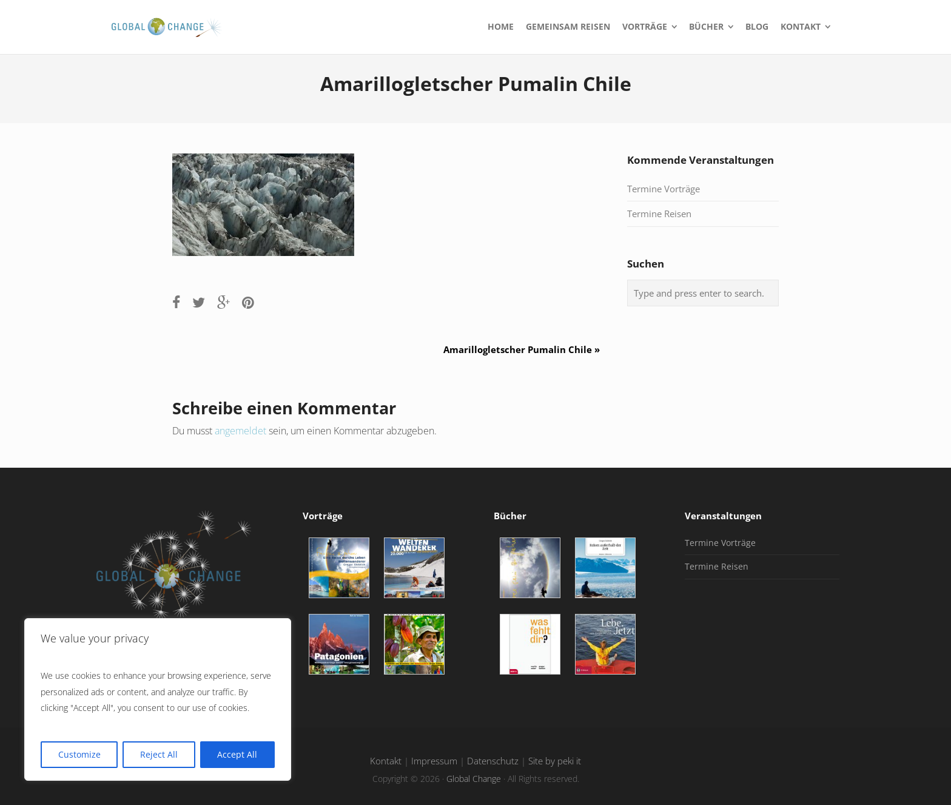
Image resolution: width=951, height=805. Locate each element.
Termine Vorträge (663, 189)
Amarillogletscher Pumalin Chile (526, 349)
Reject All (159, 754)
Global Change (473, 778)
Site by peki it (554, 761)
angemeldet (240, 430)
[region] (157, 699)
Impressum (434, 761)
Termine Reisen (659, 213)
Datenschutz (493, 761)
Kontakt (386, 761)
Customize (79, 754)
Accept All (237, 754)
